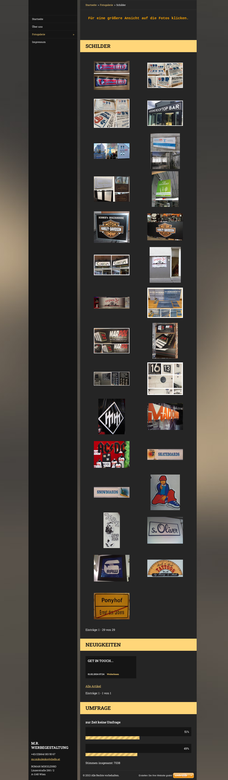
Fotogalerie (38, 34)
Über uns (37, 26)
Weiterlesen (113, 674)
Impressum (39, 42)
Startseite (37, 19)
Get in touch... (100, 661)
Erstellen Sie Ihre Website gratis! (155, 775)
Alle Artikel (93, 686)
